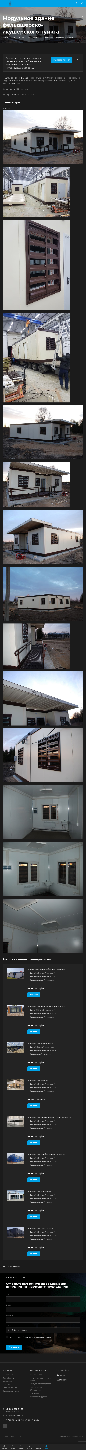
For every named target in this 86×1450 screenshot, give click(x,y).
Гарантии (7, 1385)
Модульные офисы (37, 1080)
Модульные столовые (39, 1191)
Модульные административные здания (49, 1117)
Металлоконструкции (38, 1397)
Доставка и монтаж (10, 1388)
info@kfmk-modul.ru (15, 1416)
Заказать (34, 995)
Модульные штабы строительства (46, 1154)
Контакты (60, 1375)
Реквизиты (7, 1381)
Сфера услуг (35, 1393)
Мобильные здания (37, 1387)
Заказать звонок (12, 1411)
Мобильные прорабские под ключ (46, 969)
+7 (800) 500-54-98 (14, 1409)
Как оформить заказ (11, 1391)
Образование (35, 1390)
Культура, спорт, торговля (40, 1384)
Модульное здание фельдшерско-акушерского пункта (28, 78)
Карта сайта (61, 1380)
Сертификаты (8, 1378)
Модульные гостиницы (40, 1228)
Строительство (36, 1375)
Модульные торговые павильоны (46, 1006)
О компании (8, 1375)
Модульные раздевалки (40, 1043)
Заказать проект (61, 60)
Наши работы (62, 1370)
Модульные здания (39, 1370)
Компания (7, 1370)
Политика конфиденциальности (70, 1436)
